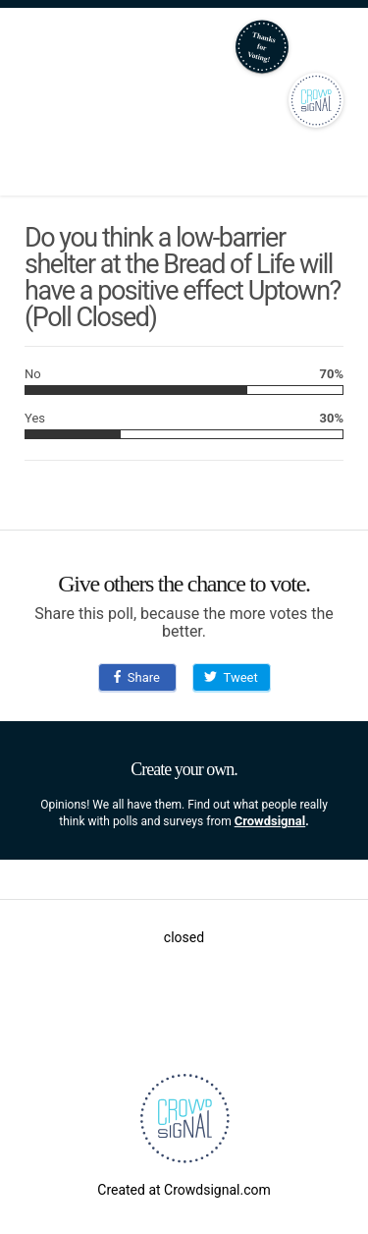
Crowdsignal (270, 820)
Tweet (230, 677)
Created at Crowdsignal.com (183, 1190)
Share (137, 677)
